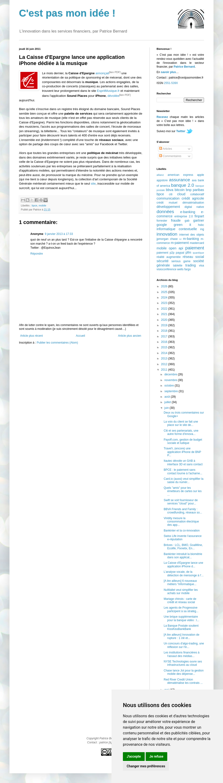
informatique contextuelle (177, 229)
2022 (164, 308)
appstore (162, 180)
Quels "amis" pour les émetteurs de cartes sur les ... (183, 491)
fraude (176, 220)
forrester (162, 220)
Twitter (180, 131)
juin (167, 408)
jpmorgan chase (167, 239)
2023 (164, 303)
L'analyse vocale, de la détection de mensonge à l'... (184, 573)
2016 (164, 342)
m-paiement (180, 243)
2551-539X (171, 83)
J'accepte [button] (134, 756)
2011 (164, 369)
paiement (194, 247)
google (162, 225)
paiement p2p (165, 252)
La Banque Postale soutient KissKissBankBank (181, 627)
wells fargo (184, 269)
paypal (180, 252)
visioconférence (166, 269)
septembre (171, 391)
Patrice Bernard (184, 66)
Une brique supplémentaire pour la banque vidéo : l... (181, 618)
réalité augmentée (169, 257)
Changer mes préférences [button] (146, 766)
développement (168, 207)
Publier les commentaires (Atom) (57, 342)
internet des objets (191, 234)
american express (180, 175)
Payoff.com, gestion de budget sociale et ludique (183, 441)
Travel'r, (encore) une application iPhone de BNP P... (182, 452)
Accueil (80, 335)
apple (200, 175)
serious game (181, 261)
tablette (177, 265)
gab (187, 220)
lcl (180, 239)
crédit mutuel (167, 202)
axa (194, 180)
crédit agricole (193, 198)
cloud (181, 194)
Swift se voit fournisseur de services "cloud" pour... (181, 502)
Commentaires (170, 156)
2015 (164, 347)
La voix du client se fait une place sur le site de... (181, 423)
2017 (164, 336)
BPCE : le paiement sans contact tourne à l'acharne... (183, 471)
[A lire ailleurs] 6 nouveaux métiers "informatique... (180, 582)
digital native (194, 207)
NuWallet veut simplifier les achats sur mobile (181, 591)
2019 (164, 325)
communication (168, 198)
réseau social (193, 257)
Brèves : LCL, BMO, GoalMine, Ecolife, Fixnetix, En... (183, 546)
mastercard (197, 243)
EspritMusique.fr (108, 91)
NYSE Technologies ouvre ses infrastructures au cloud (183, 663)
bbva (169, 190)
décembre (171, 374)
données (165, 211)
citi (170, 194)
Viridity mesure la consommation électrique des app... (181, 522)
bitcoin (180, 190)
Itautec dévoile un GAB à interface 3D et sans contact (183, 462)
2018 (164, 330)
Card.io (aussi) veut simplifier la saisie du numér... (183, 480)
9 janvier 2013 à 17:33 (59, 234)
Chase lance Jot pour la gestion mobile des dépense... (184, 672)
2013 (164, 358)
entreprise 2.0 (183, 216)
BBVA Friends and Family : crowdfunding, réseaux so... (183, 511)
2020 (164, 320)
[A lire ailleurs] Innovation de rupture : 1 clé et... (181, 636)
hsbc (201, 225)
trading (190, 265)
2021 (164, 314)
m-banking (191, 239)
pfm (188, 252)
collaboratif (197, 194)
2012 (164, 364)
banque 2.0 (182, 185)
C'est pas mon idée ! (67, 13)
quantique (198, 252)
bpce (34, 205)
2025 (164, 292)
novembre (171, 380)
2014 (164, 353)
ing (202, 229)
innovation (167, 234)
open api (176, 248)
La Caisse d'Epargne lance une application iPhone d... (183, 564)
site (93, 183)
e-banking (187, 212)
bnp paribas (195, 190)
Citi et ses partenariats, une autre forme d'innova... (181, 432)
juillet (168, 402)
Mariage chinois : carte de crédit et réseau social (180, 600)
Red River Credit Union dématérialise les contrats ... (183, 681)
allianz (160, 174)
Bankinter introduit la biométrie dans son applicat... (183, 555)
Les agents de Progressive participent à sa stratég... (181, 609)
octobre (169, 385)
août (167, 396)
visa (201, 265)
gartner (198, 220)
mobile (42, 205)
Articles (165, 148)
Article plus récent (31, 335)
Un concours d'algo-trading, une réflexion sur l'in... (184, 645)
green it (182, 225)
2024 (164, 297)
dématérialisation (193, 202)
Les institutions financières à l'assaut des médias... (182, 654)
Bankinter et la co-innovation (182, 530)
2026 (164, 286)
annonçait (102, 73)
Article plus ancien (129, 335)
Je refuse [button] (156, 756)
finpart (199, 216)
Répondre (36, 253)
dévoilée (113, 96)
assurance (179, 179)
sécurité (162, 261)
